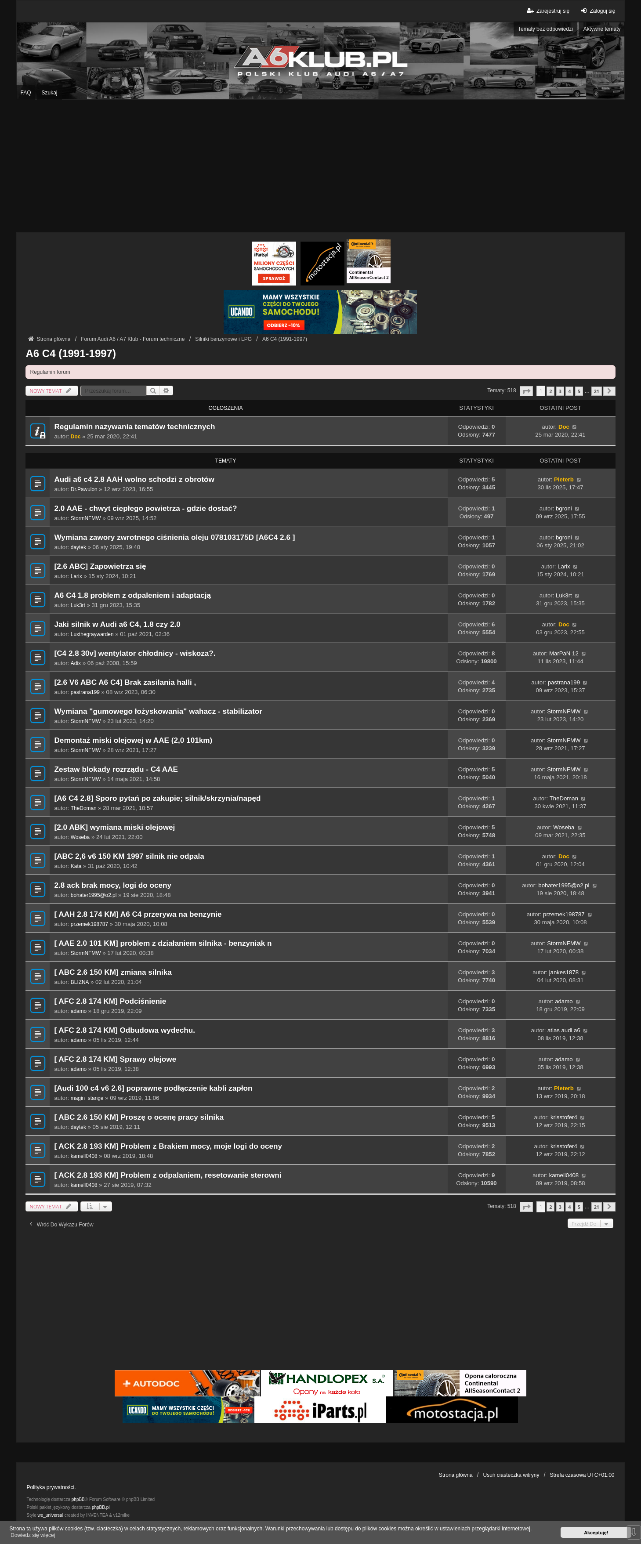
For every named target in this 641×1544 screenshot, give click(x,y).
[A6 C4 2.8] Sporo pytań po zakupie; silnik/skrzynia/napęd (157, 798)
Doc (75, 437)
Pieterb (564, 479)
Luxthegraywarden (92, 634)
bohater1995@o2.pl (94, 895)
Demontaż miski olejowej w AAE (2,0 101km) (133, 740)
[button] (526, 391)
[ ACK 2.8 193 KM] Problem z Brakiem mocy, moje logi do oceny (168, 1146)
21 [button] (596, 391)
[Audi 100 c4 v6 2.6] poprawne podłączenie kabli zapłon (153, 1088)
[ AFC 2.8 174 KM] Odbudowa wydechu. (124, 1030)
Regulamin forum (50, 372)
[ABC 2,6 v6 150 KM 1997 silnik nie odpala (129, 856)
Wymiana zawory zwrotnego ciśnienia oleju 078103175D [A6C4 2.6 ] (174, 537)
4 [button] (569, 391)
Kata (76, 866)
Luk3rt (78, 605)
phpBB (78, 1499)
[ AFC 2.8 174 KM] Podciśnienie (110, 1001)
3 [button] (560, 391)
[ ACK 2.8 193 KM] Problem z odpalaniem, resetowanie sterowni (167, 1175)
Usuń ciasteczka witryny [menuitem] (511, 1475)
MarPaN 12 (564, 653)
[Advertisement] (320, 166)
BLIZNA (80, 982)
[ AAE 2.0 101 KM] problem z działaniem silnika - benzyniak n (163, 943)
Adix (76, 663)
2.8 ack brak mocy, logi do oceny (112, 885)
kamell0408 (84, 1156)
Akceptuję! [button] (596, 1532)
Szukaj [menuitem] (49, 93)
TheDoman (84, 808)
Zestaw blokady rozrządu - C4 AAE (116, 769)
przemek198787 (89, 924)
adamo (79, 1011)
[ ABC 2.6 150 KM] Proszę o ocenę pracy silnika (139, 1117)
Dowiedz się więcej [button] (33, 1535)
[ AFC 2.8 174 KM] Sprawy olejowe (115, 1059)
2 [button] (550, 391)
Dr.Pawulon (84, 489)
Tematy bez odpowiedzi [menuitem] (545, 29)
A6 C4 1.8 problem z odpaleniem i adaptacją (132, 595)
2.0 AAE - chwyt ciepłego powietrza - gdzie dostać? (145, 508)
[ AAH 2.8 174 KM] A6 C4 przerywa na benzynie (137, 914)
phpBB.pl (101, 1507)
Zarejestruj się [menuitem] (547, 10)
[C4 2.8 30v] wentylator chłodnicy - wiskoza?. (134, 653)
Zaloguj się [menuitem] (597, 10)
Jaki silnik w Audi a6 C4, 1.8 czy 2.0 (117, 624)
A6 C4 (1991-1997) (70, 353)
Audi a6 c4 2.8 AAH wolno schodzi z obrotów (134, 479)
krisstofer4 (563, 1117)
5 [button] (579, 391)
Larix (76, 576)
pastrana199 (85, 692)
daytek (78, 547)
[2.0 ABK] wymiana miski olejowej (114, 827)
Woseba (80, 837)
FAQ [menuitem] (25, 93)
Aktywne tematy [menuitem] (602, 29)
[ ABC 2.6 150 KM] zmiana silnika (112, 972)
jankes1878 (564, 972)
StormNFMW (86, 518)
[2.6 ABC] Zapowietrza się (100, 566)
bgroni (564, 508)
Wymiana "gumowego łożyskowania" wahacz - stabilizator (158, 711)
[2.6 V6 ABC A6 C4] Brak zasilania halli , (125, 682)
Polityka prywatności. (51, 1487)
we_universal (50, 1515)
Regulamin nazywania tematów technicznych (134, 427)
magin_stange (87, 1098)
